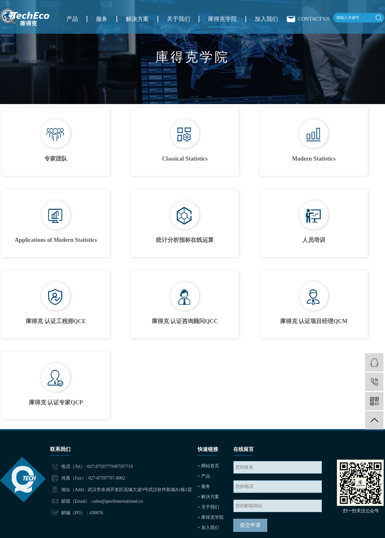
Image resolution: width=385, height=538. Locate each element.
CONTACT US (313, 19)
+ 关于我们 (208, 507)
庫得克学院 (222, 19)
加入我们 (266, 19)
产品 (72, 19)
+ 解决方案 (208, 496)
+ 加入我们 (208, 527)
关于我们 (178, 19)
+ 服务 (204, 486)
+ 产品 (204, 476)
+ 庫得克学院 (211, 517)
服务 (101, 19)
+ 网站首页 (208, 465)
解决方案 (137, 19)
